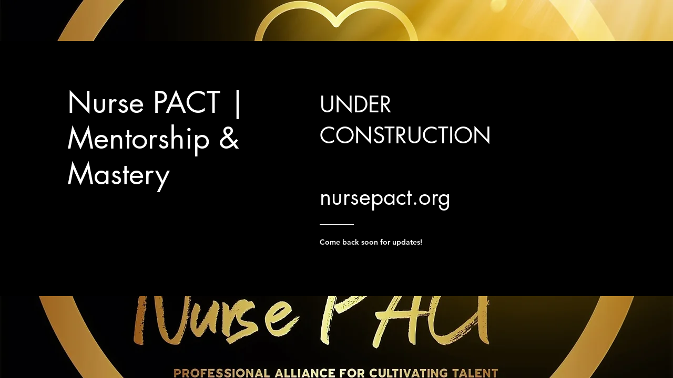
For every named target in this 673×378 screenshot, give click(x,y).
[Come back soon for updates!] (395, 242)
